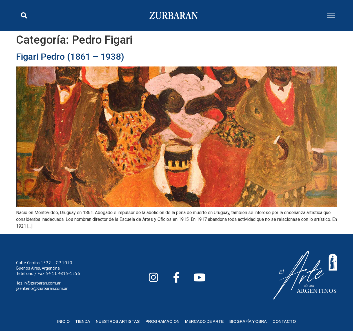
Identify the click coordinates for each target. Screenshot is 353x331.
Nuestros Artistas (118, 321)
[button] (24, 15)
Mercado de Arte (204, 321)
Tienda (82, 321)
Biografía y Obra (248, 321)
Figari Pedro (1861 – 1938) (70, 56)
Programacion (162, 321)
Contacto (284, 321)
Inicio (63, 321)
